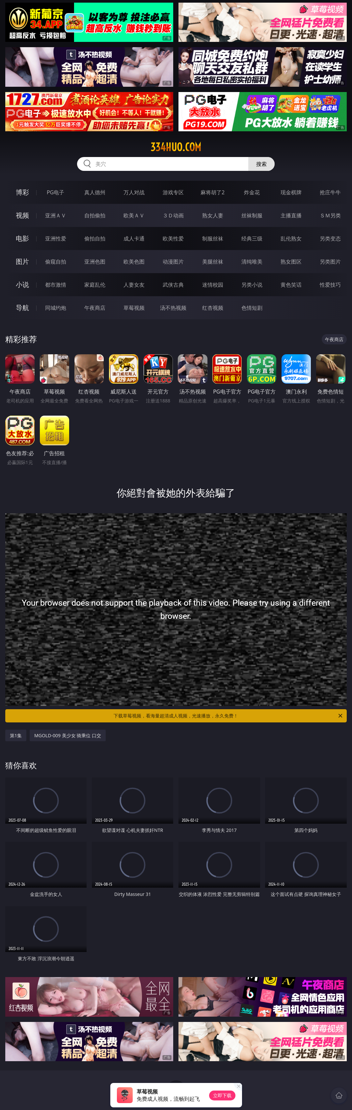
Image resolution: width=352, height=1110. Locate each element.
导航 (22, 307)
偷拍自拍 (94, 238)
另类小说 (251, 284)
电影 (22, 238)
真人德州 (94, 192)
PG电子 (55, 192)
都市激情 (55, 284)
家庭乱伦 (94, 284)
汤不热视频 (173, 307)
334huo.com (175, 147)
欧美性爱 (173, 238)
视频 (22, 215)
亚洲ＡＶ (55, 215)
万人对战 (134, 192)
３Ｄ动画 (173, 215)
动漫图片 (173, 261)
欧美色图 (134, 261)
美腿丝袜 (212, 261)
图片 (22, 261)
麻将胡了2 (213, 192)
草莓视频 (134, 307)
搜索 (261, 164)
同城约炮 (55, 307)
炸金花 (252, 192)
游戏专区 (173, 192)
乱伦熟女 (291, 238)
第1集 (16, 735)
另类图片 (330, 261)
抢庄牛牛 (330, 192)
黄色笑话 (291, 284)
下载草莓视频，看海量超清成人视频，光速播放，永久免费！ (228, 716)
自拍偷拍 (94, 215)
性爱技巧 (330, 284)
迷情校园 (212, 284)
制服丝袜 (212, 238)
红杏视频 (212, 307)
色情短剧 (251, 307)
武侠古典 (173, 284)
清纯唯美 (251, 261)
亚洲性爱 (55, 238)
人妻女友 (134, 284)
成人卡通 (134, 238)
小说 (22, 284)
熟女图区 (291, 261)
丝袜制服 (251, 215)
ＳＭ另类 (330, 215)
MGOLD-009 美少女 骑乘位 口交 (67, 735)
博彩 (22, 192)
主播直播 (291, 215)
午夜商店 (94, 307)
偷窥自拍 (55, 261)
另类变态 (330, 238)
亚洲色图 (94, 261)
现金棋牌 (291, 192)
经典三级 (251, 238)
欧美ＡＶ (134, 215)
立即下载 (222, 1095)
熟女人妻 (212, 215)
